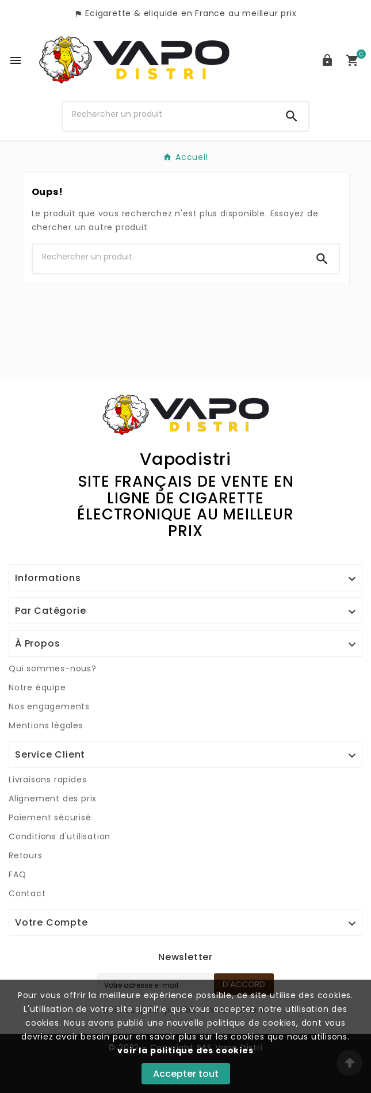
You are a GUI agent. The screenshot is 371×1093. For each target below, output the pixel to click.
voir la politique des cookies (185, 1050)
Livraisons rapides (47, 779)
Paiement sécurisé (50, 817)
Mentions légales (46, 725)
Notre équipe (37, 687)
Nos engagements (49, 706)
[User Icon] (327, 60)
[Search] (291, 116)
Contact (27, 893)
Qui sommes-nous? (53, 668)
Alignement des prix (53, 798)
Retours (26, 855)
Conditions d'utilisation (59, 836)
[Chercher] (169, 114)
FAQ (17, 874)
